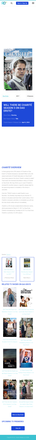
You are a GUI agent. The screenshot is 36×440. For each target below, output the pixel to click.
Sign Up (24, 3)
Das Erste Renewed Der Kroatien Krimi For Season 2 (9, 342)
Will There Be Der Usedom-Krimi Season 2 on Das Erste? (9, 404)
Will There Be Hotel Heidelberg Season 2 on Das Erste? (26, 343)
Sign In (19, 3)
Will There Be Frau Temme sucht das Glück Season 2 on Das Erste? (26, 312)
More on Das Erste (18, 415)
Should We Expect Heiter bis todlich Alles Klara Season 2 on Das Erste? (26, 404)
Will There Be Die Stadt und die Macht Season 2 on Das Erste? (10, 373)
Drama (8, 254)
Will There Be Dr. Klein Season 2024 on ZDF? (9, 272)
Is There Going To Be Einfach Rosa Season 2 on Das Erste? (26, 373)
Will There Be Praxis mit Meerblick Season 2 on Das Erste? (10, 312)
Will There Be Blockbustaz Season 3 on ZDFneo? (27, 272)
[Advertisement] (18, 26)
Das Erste (5, 96)
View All (18, 428)
